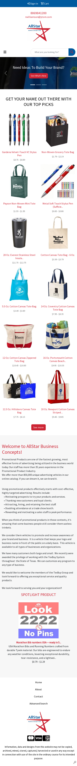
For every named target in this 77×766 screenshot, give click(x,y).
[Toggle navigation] (5, 52)
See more (38, 427)
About (38, 689)
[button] (6, 73)
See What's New (38, 75)
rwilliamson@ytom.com (38, 16)
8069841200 (38, 13)
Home (38, 682)
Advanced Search (39, 703)
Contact (38, 696)
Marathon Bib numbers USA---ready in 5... (38, 642)
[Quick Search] (49, 52)
